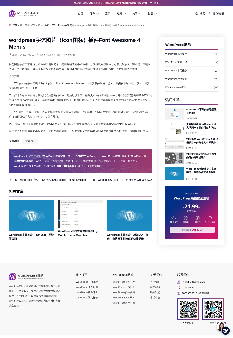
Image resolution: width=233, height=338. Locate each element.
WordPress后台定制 (176, 78)
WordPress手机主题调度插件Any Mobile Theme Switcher (52, 179)
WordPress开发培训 (87, 287)
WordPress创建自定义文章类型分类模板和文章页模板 (201, 170)
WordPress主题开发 (176, 62)
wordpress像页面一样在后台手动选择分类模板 (125, 179)
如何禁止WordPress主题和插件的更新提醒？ (201, 156)
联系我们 (155, 292)
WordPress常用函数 (176, 70)
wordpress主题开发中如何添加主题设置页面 (31, 236)
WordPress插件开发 (87, 292)
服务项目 (82, 274)
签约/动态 (155, 287)
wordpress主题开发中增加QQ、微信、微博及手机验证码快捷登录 (127, 236)
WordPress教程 (40, 25)
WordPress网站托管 (87, 297)
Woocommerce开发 (176, 87)
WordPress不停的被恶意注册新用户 (201, 111)
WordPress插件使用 (63, 25)
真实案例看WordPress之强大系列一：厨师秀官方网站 (201, 126)
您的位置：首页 (19, 25)
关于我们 (156, 274)
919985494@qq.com (193, 282)
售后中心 (155, 297)
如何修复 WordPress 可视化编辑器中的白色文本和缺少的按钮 (202, 141)
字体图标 (30, 141)
